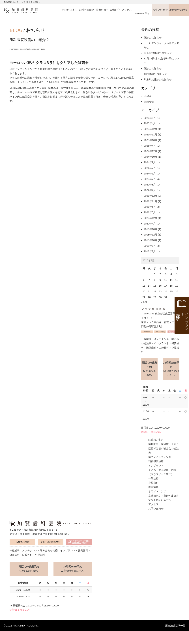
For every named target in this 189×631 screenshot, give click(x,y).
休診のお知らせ (153, 37)
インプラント (156, 465)
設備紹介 (115, 9)
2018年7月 (150, 251)
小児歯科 (153, 482)
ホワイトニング (157, 491)
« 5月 (144, 302)
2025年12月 (150, 129)
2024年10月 (150, 156)
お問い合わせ (160, 9)
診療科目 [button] (102, 9)
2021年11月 (150, 201)
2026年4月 (150, 123)
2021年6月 (150, 206)
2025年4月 (150, 145)
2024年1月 (150, 173)
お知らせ (149, 101)
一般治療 (153, 478)
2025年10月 (150, 140)
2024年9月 (150, 162)
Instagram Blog (142, 13)
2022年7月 (150, 190)
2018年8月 (150, 245)
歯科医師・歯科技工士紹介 (163, 444)
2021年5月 (150, 212)
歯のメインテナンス (159, 457)
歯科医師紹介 (86, 9)
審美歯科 (153, 487)
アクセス (127, 9)
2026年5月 (150, 117)
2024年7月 (150, 168)
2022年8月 (150, 184)
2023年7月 (150, 179)
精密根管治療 (156, 461)
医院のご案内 (69, 9)
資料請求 (182, 320)
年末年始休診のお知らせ (158, 52)
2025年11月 (150, 134)
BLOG (43, 49)
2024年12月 (150, 151)
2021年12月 (150, 195)
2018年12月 (150, 234)
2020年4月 (150, 223)
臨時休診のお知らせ (155, 73)
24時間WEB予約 (178, 9)
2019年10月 (150, 229)
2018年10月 (150, 240)
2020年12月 (150, 218)
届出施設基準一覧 (175, 625)
